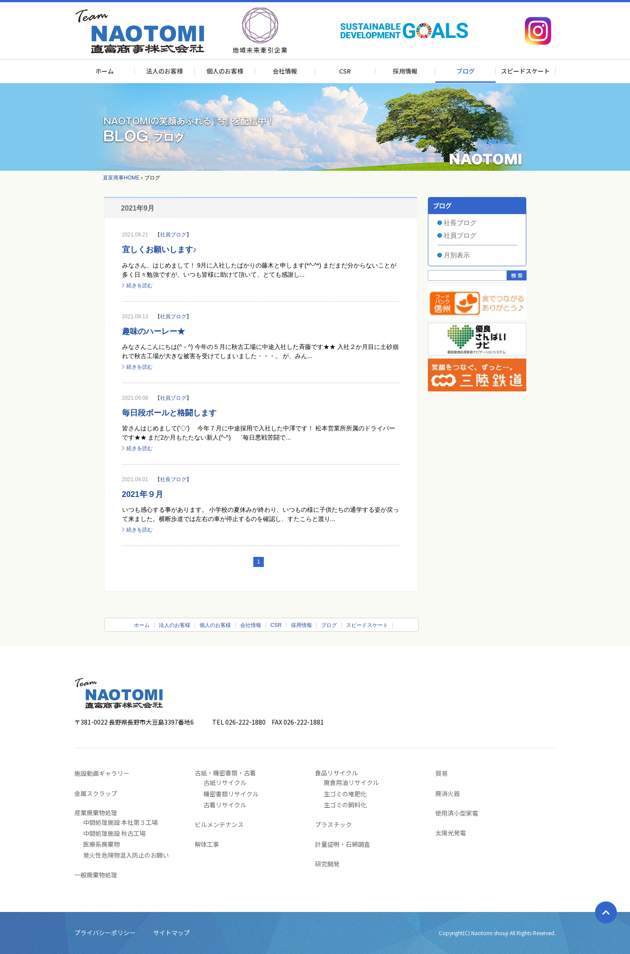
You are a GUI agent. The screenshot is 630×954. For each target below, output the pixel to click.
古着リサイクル (224, 804)
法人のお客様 (164, 71)
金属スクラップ (95, 793)
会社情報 (285, 71)
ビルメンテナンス (219, 824)
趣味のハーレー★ (153, 331)
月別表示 (457, 255)
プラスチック (333, 824)
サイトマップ (171, 932)
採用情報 (405, 71)
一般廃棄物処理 (95, 874)
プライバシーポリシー (105, 932)
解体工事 (207, 844)
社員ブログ (173, 235)
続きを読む (139, 285)
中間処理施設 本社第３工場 (120, 822)
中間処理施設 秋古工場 (114, 833)
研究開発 (327, 863)
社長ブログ (173, 479)
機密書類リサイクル (231, 793)
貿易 (441, 773)
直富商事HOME (121, 178)
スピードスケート (525, 71)
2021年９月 (142, 494)
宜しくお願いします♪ (159, 249)
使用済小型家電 (456, 813)
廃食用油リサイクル (351, 782)
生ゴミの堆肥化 (345, 793)
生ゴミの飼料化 (345, 804)
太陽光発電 (450, 832)
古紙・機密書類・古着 (225, 772)
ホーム (104, 71)
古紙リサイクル (224, 782)
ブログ (465, 71)
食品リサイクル (336, 772)
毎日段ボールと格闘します (169, 412)
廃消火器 (447, 793)
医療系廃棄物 (101, 844)
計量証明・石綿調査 (342, 844)
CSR (345, 71)
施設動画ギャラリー (102, 773)
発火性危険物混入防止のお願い (126, 855)
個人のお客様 (224, 71)
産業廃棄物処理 (95, 812)
